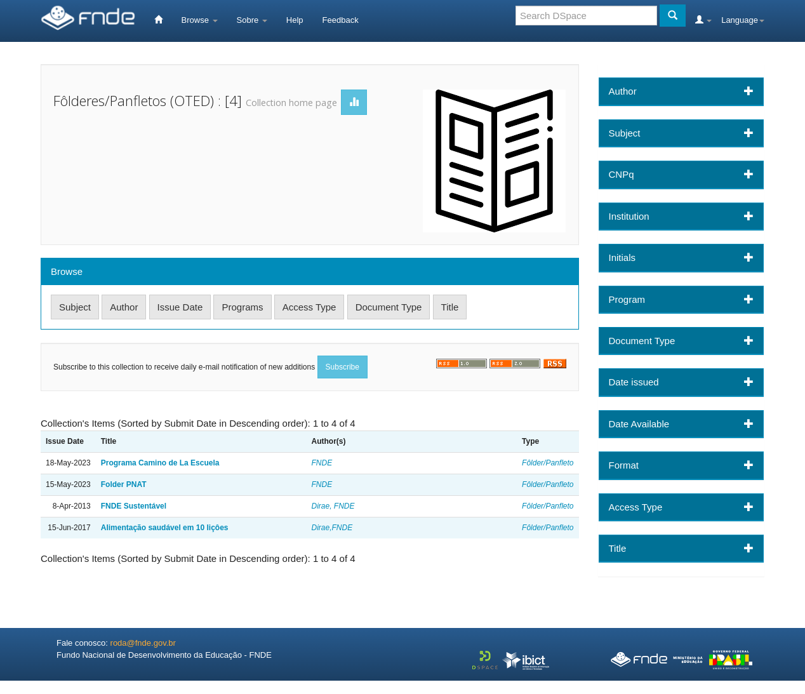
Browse (200, 20)
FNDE (322, 462)
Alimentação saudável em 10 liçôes (165, 527)
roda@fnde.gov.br (143, 643)
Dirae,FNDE (332, 527)
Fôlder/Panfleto (547, 462)
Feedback (341, 20)
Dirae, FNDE (333, 506)
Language (742, 20)
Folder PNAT (124, 484)
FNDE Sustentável (133, 506)
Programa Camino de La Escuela (160, 462)
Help (294, 20)
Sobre (252, 20)
